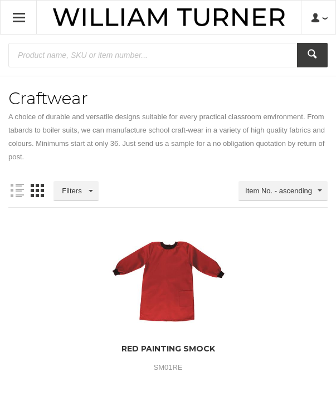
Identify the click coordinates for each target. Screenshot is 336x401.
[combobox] (283, 191)
